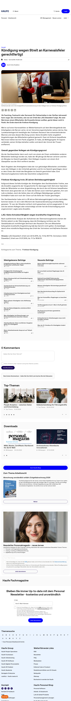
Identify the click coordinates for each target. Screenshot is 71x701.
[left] (63, 414)
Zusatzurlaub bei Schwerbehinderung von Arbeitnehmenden (17, 286)
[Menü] (15, 11)
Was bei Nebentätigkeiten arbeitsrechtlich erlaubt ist (17, 308)
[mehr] (66, 18)
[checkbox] (2, 364)
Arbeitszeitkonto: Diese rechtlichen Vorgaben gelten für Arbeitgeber (18, 323)
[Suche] (56, 11)
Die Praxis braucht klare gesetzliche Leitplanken (49, 311)
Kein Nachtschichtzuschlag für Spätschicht (51, 291)
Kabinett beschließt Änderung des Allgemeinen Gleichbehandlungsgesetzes (50, 279)
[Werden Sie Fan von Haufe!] (12, 688)
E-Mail (16, 600)
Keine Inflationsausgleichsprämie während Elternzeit (51, 264)
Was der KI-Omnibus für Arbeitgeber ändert (51, 325)
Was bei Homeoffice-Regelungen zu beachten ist (52, 298)
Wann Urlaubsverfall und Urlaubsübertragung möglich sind (18, 279)
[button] (66, 11)
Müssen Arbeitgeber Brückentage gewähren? (52, 285)
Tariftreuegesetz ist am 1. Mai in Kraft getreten (52, 304)
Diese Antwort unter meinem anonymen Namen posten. (21, 364)
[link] (4, 18)
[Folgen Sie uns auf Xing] (5, 688)
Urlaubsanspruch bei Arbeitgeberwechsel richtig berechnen (17, 293)
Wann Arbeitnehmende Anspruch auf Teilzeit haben (18, 331)
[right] (66, 414)
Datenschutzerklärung (60, 562)
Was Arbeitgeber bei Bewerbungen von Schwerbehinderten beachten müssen (16, 316)
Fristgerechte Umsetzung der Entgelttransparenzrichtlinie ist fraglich (16, 271)
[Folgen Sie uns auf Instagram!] (9, 688)
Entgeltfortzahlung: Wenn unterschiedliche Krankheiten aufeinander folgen (17, 264)
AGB (25, 562)
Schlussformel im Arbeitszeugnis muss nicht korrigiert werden (51, 318)
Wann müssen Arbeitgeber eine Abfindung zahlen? (17, 301)
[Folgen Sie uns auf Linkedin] (2, 688)
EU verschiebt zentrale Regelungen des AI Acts (51, 271)
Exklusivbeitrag (43, 390)
